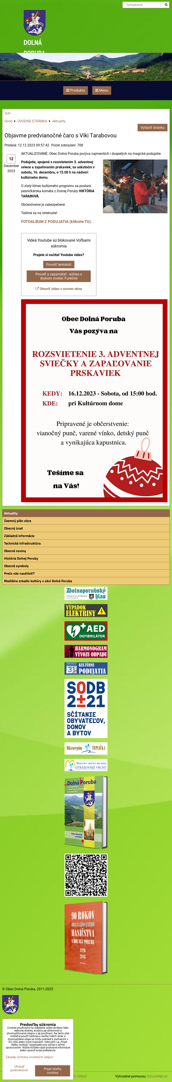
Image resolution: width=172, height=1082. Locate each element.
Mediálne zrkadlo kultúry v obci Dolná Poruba (38, 580)
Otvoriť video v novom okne (58, 289)
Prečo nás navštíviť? (19, 573)
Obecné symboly (16, 565)
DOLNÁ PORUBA (34, 48)
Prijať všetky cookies (52, 1071)
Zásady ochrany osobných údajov (29, 1057)
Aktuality (11, 513)
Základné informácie (19, 535)
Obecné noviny (15, 550)
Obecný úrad (13, 528)
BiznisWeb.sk (157, 1076)
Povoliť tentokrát (58, 264)
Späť (7, 113)
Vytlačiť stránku (152, 128)
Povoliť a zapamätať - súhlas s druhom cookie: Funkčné (58, 276)
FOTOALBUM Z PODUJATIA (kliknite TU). (56, 221)
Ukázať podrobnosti (19, 1068)
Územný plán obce (17, 520)
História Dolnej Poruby (21, 558)
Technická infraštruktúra (22, 543)
